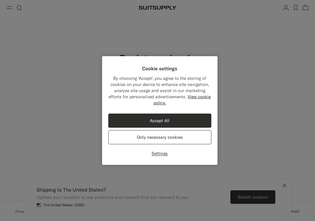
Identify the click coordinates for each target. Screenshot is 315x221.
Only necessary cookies (160, 137)
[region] (159, 110)
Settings (160, 153)
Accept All (159, 120)
